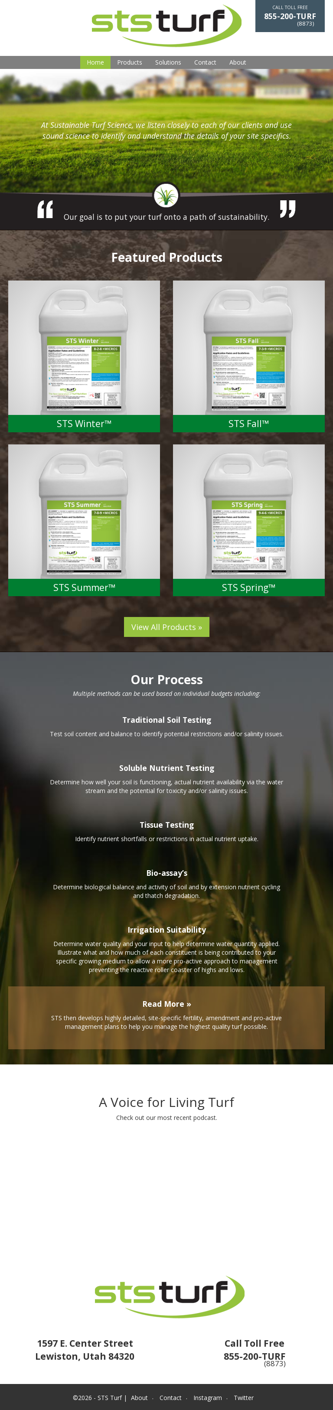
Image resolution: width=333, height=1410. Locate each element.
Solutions (168, 62)
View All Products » (166, 627)
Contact (205, 62)
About (237, 62)
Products (129, 62)
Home (95, 62)
